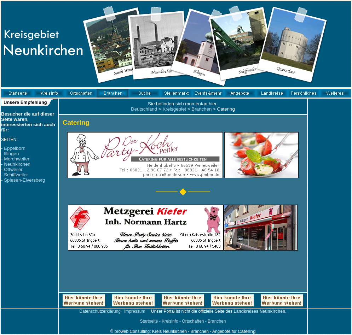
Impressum (134, 311)
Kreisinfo (170, 321)
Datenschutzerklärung (100, 311)
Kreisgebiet (174, 109)
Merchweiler (16, 158)
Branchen (201, 109)
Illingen (11, 153)
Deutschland (144, 109)
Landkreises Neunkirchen (259, 311)
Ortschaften (193, 321)
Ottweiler (13, 169)
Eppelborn (14, 148)
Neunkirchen (17, 164)
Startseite (149, 321)
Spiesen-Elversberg (24, 180)
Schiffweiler (16, 174)
